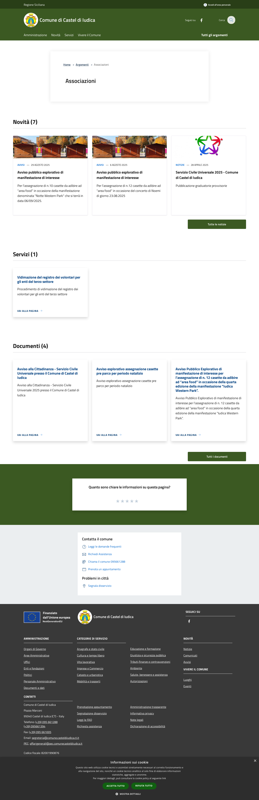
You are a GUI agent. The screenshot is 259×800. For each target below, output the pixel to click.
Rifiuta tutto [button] (144, 785)
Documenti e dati (34, 688)
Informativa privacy (142, 713)
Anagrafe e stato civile (90, 649)
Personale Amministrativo (40, 681)
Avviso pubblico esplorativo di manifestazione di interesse (40, 174)
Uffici (27, 662)
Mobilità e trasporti (88, 681)
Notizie (180, 165)
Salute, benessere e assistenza (149, 675)
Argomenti (82, 64)
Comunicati (190, 655)
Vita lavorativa (86, 662)
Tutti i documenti (217, 456)
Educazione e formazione (145, 649)
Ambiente (136, 668)
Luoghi (187, 680)
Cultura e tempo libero (90, 655)
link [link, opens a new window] (164, 778)
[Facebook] (199, 19)
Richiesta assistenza (89, 726)
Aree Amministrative (36, 655)
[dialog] (129, 778)
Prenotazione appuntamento (94, 707)
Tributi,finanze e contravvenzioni (150, 662)
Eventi (187, 686)
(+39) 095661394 (34, 726)
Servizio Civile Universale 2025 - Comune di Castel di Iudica (207, 174)
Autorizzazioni (139, 681)
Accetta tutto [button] (116, 785)
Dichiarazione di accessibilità (147, 726)
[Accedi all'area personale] (217, 5)
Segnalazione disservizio (92, 713)
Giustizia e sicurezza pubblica (148, 655)
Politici (28, 675)
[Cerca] (231, 20)
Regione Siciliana (34, 5)
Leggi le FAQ (84, 720)
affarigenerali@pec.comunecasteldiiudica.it (56, 743)
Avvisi (21, 165)
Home (67, 64)
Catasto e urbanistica (90, 675)
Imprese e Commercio (90, 668)
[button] (129, 794)
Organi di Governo (35, 649)
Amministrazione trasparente (148, 707)
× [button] (255, 761)
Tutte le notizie (217, 224)
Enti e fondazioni (34, 668)
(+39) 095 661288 (46, 722)
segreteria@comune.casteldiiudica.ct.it (55, 738)
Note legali (136, 720)
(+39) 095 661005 (40, 732)
